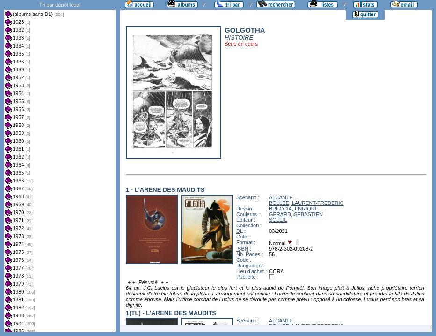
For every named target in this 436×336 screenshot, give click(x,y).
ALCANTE (281, 197)
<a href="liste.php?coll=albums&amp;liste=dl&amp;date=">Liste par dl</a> (60, 166)
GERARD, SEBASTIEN (296, 214)
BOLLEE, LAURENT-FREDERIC (306, 203)
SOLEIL (278, 220)
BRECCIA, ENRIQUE (293, 208)
